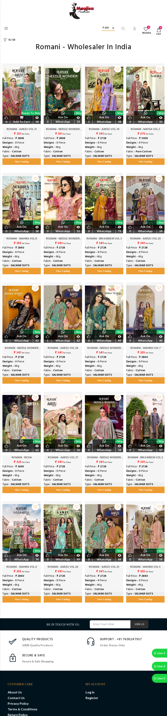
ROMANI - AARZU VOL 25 (104, 567)
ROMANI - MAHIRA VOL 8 (21, 239)
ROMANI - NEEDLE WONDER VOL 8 (104, 348)
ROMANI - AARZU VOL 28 (63, 348)
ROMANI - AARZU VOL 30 (104, 129)
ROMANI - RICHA (22, 457)
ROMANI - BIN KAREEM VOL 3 (104, 239)
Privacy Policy (18, 703)
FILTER (11, 40)
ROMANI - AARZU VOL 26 (63, 567)
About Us (15, 692)
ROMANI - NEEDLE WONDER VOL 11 (63, 129)
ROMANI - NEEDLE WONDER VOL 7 (104, 457)
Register (92, 698)
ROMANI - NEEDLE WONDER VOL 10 (63, 239)
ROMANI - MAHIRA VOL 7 (145, 348)
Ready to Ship (30, 113)
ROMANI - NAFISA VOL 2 (145, 129)
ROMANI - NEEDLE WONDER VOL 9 (21, 348)
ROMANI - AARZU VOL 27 (63, 457)
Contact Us (16, 698)
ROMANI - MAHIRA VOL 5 (145, 567)
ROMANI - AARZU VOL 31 (22, 129)
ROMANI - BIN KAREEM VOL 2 (145, 457)
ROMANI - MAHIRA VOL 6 (21, 567)
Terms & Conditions (22, 709)
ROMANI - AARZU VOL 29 (145, 239)
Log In (90, 692)
